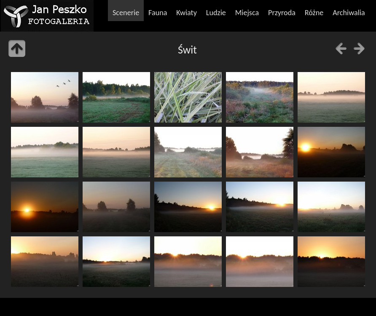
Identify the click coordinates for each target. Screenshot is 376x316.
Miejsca (247, 12)
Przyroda (281, 12)
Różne (314, 12)
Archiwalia (349, 12)
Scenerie (126, 12)
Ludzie (216, 12)
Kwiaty (186, 12)
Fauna (157, 12)
